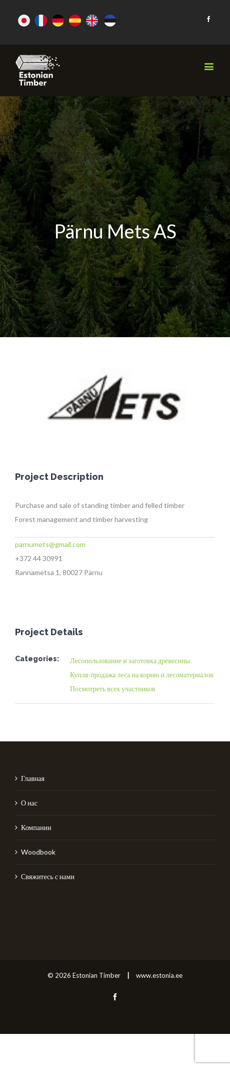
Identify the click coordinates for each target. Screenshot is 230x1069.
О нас (29, 802)
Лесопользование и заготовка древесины (130, 660)
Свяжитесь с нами (47, 876)
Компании (36, 827)
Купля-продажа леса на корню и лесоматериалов (142, 674)
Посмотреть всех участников (113, 688)
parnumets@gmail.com (50, 544)
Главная (32, 778)
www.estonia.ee (159, 975)
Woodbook (38, 852)
